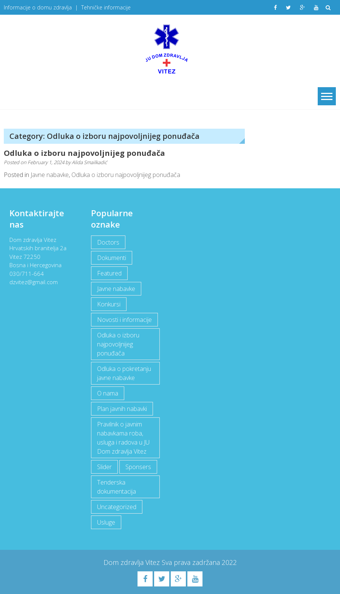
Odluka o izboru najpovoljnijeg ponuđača (84, 153)
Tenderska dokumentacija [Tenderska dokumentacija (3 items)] (116, 487)
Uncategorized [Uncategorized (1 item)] (116, 507)
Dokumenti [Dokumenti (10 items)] (111, 258)
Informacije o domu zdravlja (38, 7)
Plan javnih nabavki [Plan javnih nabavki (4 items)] (122, 409)
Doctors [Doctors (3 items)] (108, 242)
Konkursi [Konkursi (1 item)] (108, 304)
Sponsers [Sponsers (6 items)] (138, 467)
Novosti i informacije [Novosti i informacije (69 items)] (124, 319)
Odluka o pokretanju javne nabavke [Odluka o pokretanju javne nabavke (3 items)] (124, 373)
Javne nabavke (50, 175)
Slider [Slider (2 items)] (104, 467)
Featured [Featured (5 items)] (109, 273)
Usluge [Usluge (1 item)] (106, 522)
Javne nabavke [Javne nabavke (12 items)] (116, 289)
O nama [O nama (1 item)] (107, 393)
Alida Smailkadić (89, 162)
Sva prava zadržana (192, 562)
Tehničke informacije (106, 7)
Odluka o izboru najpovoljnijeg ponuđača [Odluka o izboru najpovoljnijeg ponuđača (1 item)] (118, 344)
